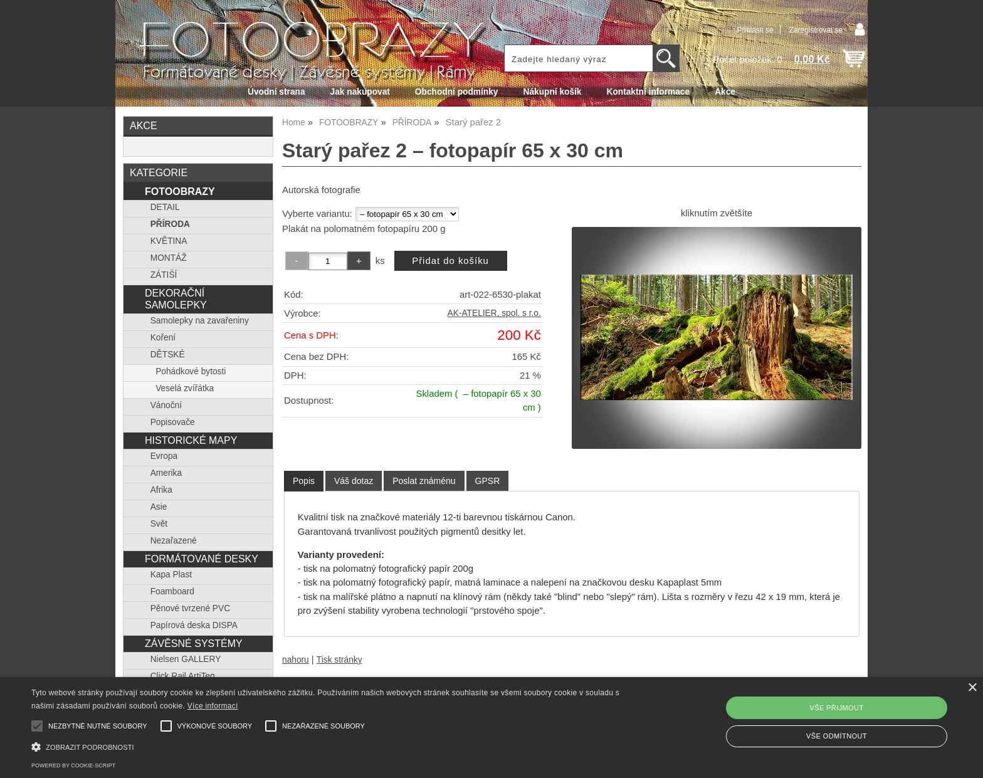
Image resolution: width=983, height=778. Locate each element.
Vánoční (166, 405)
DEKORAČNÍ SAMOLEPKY (176, 298)
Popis (304, 481)
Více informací (212, 706)
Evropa (163, 456)
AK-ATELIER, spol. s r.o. (494, 313)
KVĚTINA (168, 241)
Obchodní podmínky (456, 92)
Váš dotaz (353, 481)
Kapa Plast (171, 574)
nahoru (295, 660)
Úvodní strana (276, 92)
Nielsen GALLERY (185, 659)
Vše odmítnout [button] (836, 736)
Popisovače (172, 422)
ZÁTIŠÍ (163, 275)
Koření (163, 337)
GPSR (487, 481)
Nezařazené (173, 540)
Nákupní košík (552, 92)
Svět (158, 523)
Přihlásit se (755, 30)
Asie (158, 507)
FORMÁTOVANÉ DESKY (201, 558)
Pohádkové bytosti (190, 371)
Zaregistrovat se (816, 30)
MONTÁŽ (168, 258)
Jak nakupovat (360, 92)
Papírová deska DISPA (194, 625)
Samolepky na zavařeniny (199, 320)
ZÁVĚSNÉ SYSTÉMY (194, 643)
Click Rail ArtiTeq (182, 676)
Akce (725, 92)
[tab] (303, 481)
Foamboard (172, 591)
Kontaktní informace (648, 92)
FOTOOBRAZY (180, 191)
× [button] (972, 688)
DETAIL (165, 207)
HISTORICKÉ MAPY (191, 440)
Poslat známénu (423, 481)
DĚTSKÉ (167, 354)
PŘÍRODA (170, 224)
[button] (330, 745)
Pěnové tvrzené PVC (190, 608)
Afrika (161, 490)
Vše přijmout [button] (836, 708)
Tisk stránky (339, 660)
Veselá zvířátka (184, 388)
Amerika (166, 473)
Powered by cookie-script (73, 765)
